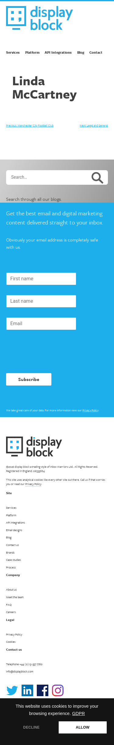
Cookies (11, 641)
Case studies (13, 560)
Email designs (14, 530)
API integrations (15, 522)
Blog (80, 52)
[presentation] (52, 351)
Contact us (12, 545)
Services (13, 52)
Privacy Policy (90, 410)
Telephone (24, 664)
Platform (32, 52)
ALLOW (82, 727)
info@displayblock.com (19, 671)
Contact (95, 52)
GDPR (78, 713)
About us (11, 589)
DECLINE (31, 727)
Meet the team (15, 597)
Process (11, 567)
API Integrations (58, 52)
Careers (11, 612)
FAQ (9, 604)
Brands (10, 552)
